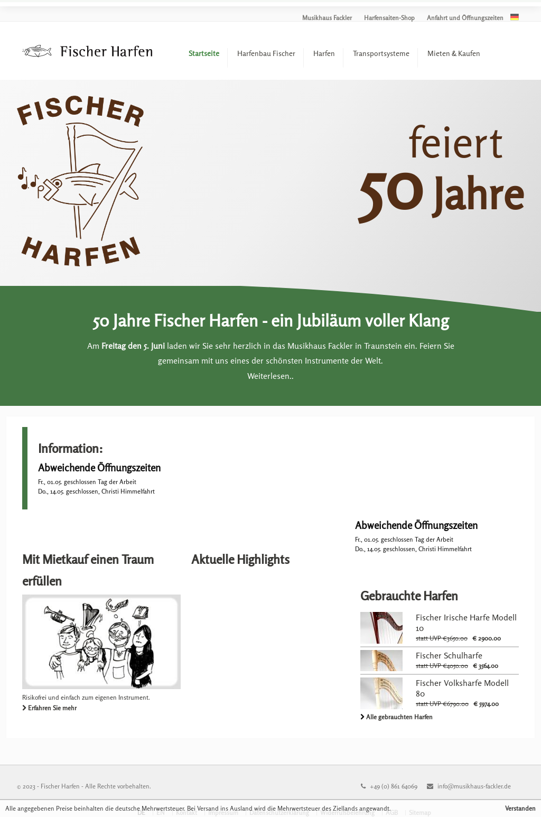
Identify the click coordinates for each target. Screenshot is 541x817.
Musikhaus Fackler (327, 18)
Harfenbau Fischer (266, 53)
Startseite (204, 53)
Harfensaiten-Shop (389, 18)
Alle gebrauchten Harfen (399, 717)
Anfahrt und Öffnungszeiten (465, 18)
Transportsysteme (381, 53)
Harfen (324, 53)
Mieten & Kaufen (453, 53)
